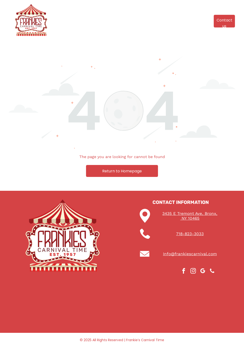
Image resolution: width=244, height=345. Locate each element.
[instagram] (193, 271)
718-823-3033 (190, 233)
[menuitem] (71, 17)
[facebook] (183, 271)
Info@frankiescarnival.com (190, 253)
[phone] (212, 271)
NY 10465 (189, 218)
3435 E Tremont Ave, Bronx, (189, 213)
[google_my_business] (202, 271)
